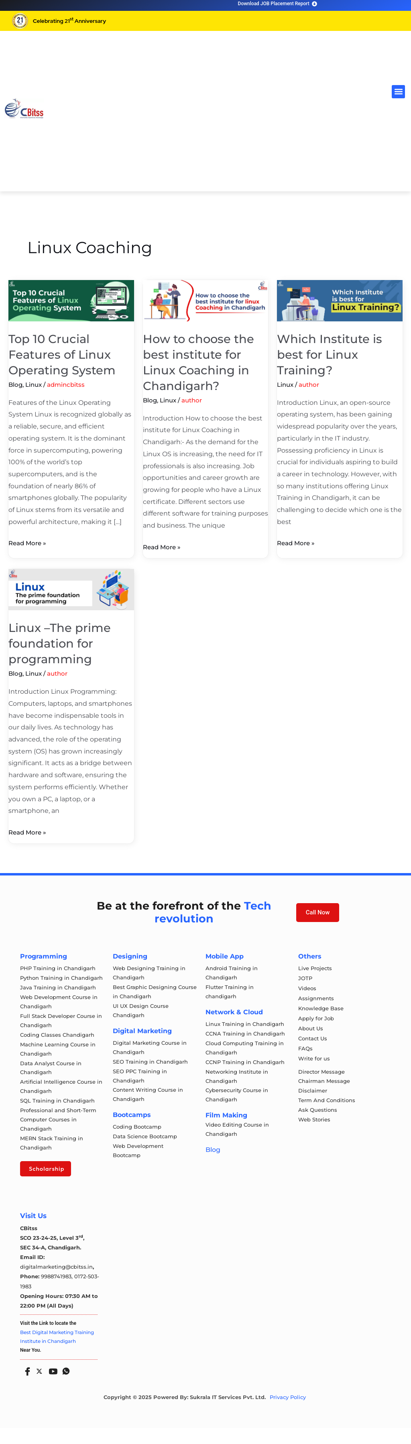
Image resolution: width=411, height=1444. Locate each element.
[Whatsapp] (64, 1385)
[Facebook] (25, 1385)
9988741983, (57, 1293)
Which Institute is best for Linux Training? (330, 354)
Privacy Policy (288, 1413)
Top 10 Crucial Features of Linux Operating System (63, 354)
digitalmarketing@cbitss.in (56, 1283)
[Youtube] (51, 1385)
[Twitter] (38, 1386)
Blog (15, 384)
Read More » (28, 542)
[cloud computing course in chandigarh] (24, 108)
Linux (33, 384)
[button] (398, 91)
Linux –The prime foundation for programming (60, 643)
